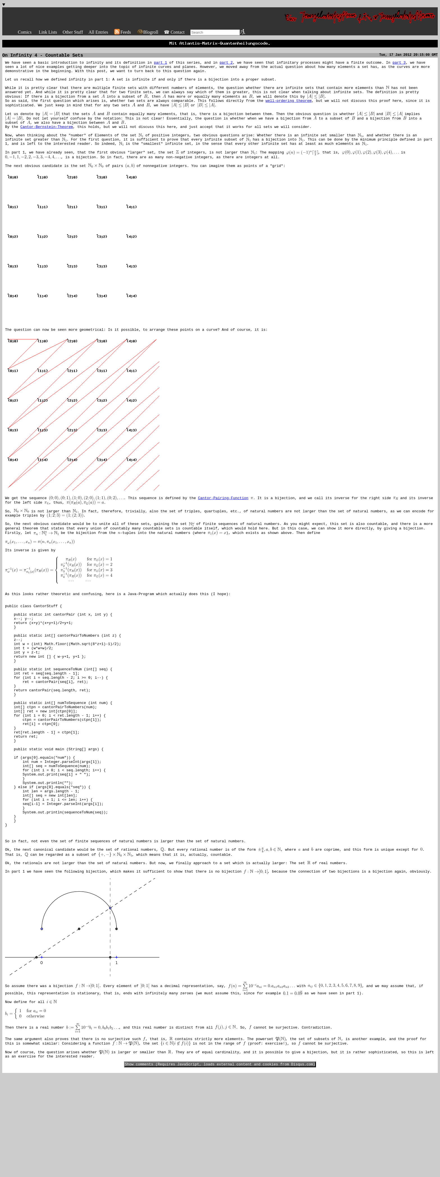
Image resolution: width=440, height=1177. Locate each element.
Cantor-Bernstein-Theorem (46, 140)
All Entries (98, 32)
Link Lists (48, 32)
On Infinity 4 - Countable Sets (42, 57)
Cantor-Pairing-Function (223, 523)
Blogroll (147, 32)
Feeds (122, 32)
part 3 (399, 65)
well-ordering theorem (288, 110)
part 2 (226, 65)
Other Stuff (73, 32)
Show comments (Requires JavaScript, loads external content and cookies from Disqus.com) (220, 1165)
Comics (25, 32)
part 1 (160, 65)
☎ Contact (174, 32)
